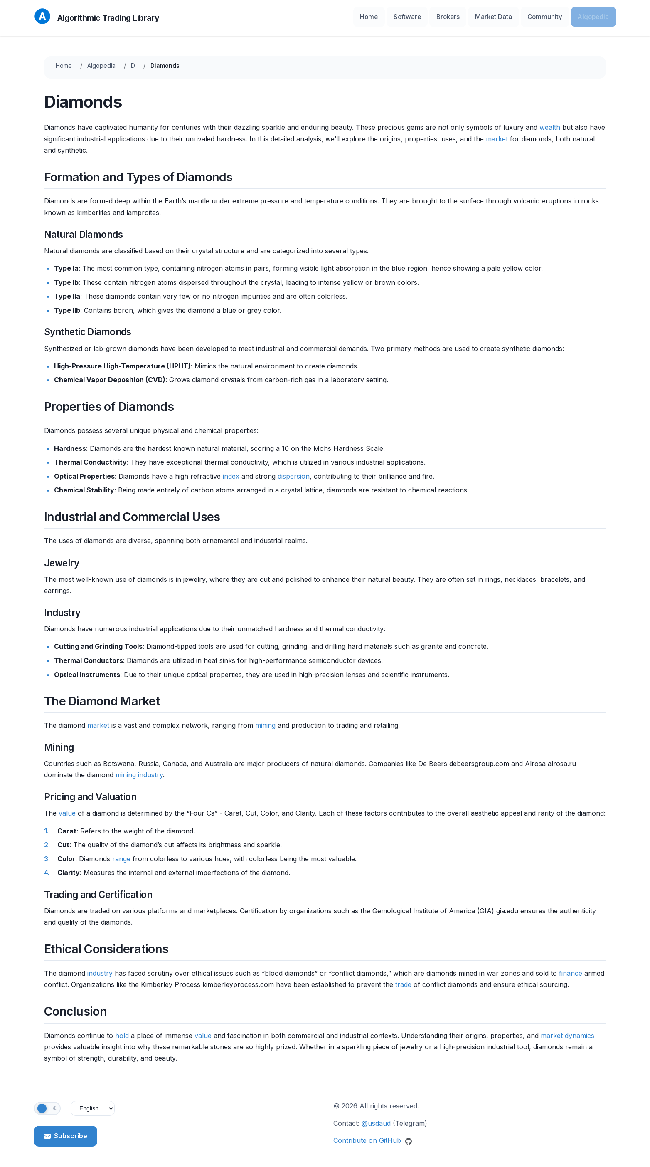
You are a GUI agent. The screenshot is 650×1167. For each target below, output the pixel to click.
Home (398, 16)
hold (122, 1033)
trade (403, 982)
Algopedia (596, 16)
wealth (549, 125)
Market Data (508, 16)
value (67, 810)
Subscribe (65, 1133)
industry (150, 772)
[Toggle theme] (47, 1106)
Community (553, 16)
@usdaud (376, 1120)
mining (265, 722)
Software (432, 16)
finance (570, 970)
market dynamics (567, 1033)
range (121, 856)
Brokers (467, 16)
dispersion (294, 473)
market (497, 136)
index (231, 473)
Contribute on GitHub (372, 1138)
